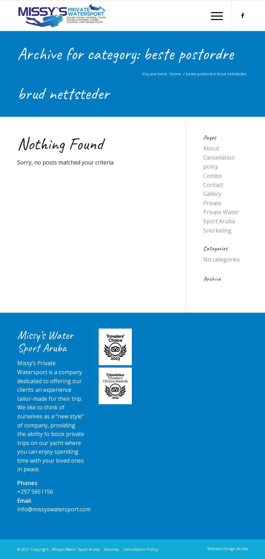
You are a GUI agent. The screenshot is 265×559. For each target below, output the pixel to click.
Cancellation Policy (140, 549)
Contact (213, 185)
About (211, 148)
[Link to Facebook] (242, 15)
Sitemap (111, 549)
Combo (212, 176)
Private (212, 203)
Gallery (212, 194)
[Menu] (215, 15)
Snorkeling (217, 230)
